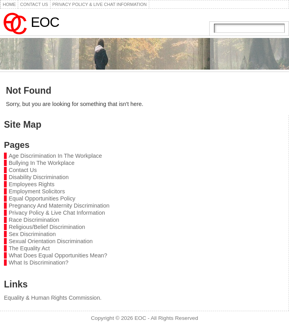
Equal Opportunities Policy (42, 198)
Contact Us (23, 170)
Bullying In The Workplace (42, 163)
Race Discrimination (34, 220)
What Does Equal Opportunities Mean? (58, 255)
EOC (45, 22)
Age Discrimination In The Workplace (55, 156)
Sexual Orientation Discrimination (51, 241)
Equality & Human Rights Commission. (52, 298)
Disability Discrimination (39, 177)
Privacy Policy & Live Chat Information (57, 213)
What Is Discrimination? (38, 262)
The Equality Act (29, 248)
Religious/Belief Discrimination (47, 227)
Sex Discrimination (32, 234)
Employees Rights (31, 184)
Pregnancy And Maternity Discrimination (59, 205)
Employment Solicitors (37, 191)
